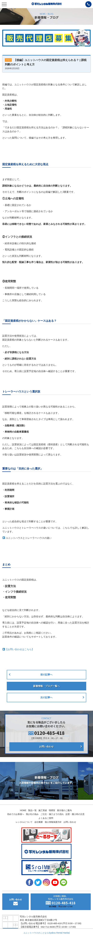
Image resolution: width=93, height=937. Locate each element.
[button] (6, 38)
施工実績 (42, 810)
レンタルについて (24, 822)
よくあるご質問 (45, 818)
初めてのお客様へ (15, 814)
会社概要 (38, 822)
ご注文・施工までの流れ (52, 814)
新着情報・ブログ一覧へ (46, 686)
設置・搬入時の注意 (75, 814)
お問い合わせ (46, 746)
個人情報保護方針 (53, 822)
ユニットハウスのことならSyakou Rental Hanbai (46, 933)
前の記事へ (46, 674)
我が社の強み (32, 814)
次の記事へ (46, 697)
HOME (23, 810)
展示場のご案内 (64, 810)
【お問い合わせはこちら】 (19, 649)
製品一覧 (32, 810)
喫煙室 (52, 810)
